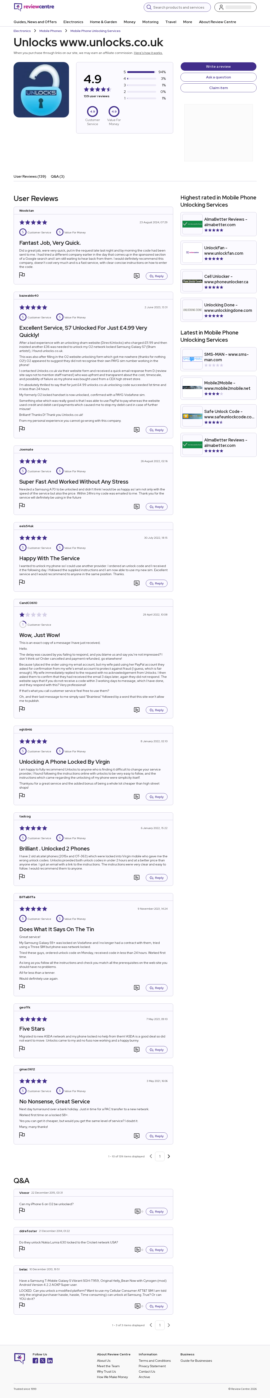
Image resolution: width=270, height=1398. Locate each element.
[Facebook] (35, 1361)
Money (130, 21)
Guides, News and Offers (35, 21)
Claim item (218, 87)
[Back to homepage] (34, 7)
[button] (22, 275)
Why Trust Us (106, 1371)
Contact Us (147, 1371)
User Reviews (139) (30, 176)
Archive (144, 1377)
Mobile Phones (50, 31)
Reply (157, 276)
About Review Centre (217, 21)
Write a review (218, 66)
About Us (103, 1361)
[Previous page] (150, 1156)
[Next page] (169, 1156)
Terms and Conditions (155, 1361)
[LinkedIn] (50, 1361)
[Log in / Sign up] (235, 7)
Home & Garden (103, 21)
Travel (170, 21)
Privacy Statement (152, 1366)
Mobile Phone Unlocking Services (96, 31)
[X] (42, 1361)
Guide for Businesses (196, 1361)
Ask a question (218, 77)
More (187, 21)
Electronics (73, 21)
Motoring (150, 21)
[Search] (180, 7)
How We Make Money (112, 1377)
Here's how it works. (148, 53)
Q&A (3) (58, 176)
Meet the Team (108, 1366)
